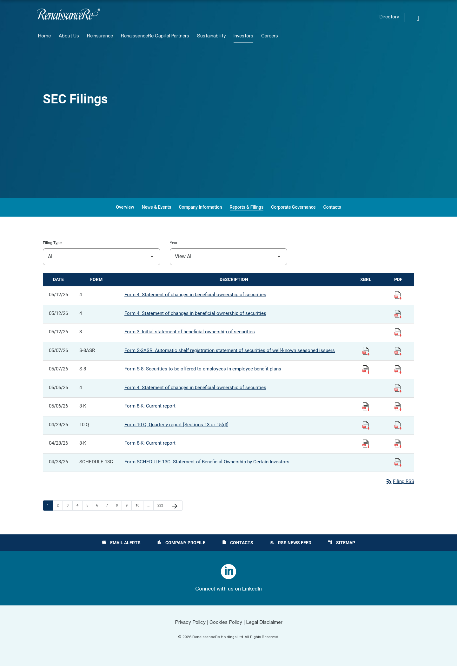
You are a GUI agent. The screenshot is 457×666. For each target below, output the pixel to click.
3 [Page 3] (69, 505)
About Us (69, 36)
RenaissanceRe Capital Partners (155, 36)
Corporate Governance (293, 207)
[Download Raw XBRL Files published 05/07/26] (366, 351)
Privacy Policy (189, 622)
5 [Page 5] (89, 505)
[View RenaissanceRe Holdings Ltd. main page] (68, 14)
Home (44, 36)
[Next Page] (175, 506)
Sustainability (211, 36)
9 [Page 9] (128, 505)
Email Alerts (121, 542)
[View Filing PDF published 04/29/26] (398, 425)
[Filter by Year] (228, 256)
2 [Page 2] (59, 505)
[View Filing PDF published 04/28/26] (398, 443)
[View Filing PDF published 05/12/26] (398, 295)
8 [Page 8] (119, 505)
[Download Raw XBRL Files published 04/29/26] (366, 425)
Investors (243, 36)
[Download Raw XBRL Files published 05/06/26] (366, 406)
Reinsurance (100, 36)
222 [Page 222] (161, 505)
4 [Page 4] (79, 505)
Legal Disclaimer (265, 622)
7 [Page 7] (109, 505)
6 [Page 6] (99, 505)
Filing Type (52, 243)
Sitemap (341, 542)
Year (173, 243)
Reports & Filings (247, 207)
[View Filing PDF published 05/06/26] (398, 388)
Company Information (200, 207)
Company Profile (181, 542)
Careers (269, 36)
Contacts (332, 207)
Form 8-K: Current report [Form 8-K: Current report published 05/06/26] (150, 406)
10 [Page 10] (139, 505)
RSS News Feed (290, 542)
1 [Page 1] (50, 505)
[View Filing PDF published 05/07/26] (398, 351)
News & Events (156, 207)
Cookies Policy (226, 622)
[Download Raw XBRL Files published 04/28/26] (366, 443)
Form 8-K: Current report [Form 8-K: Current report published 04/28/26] (150, 443)
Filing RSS (399, 482)
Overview (125, 207)
